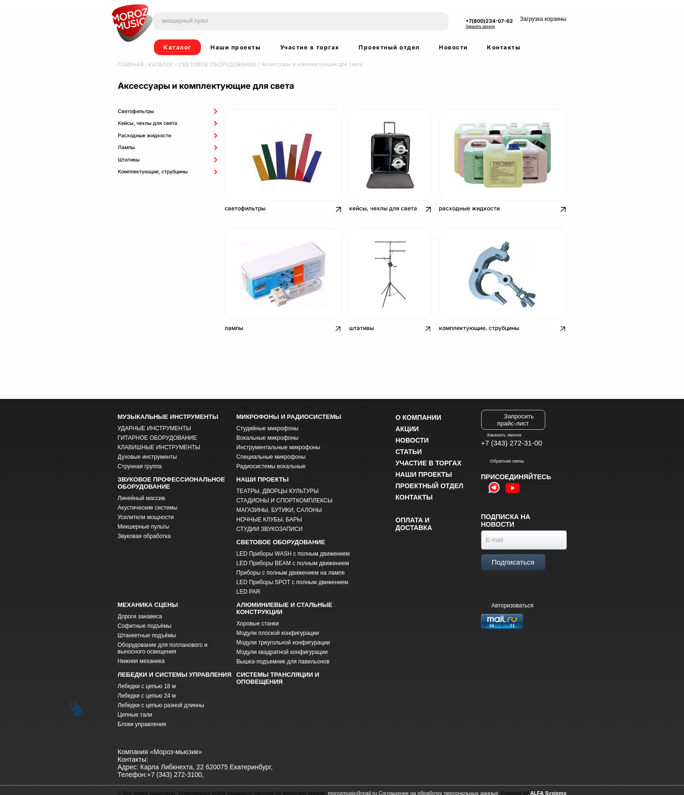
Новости (453, 47)
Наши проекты (235, 47)
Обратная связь (502, 454)
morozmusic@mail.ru (352, 787)
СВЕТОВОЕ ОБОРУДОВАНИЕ (209, 64)
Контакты (504, 47)
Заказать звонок (480, 26)
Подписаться (513, 556)
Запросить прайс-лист (515, 414)
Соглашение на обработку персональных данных (438, 787)
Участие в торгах (310, 47)
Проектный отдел (389, 47)
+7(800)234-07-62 (489, 21)
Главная (129, 64)
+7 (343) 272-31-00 (511, 437)
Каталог (177, 47)
